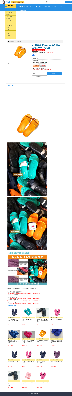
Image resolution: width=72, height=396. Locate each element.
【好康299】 (61, 6)
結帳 (34, 2)
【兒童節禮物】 (47, 6)
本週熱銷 (21, 6)
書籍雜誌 (8, 14)
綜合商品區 (32, 6)
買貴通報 (42, 65)
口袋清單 (38, 2)
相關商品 (36, 65)
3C (7, 31)
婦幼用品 (8, 18)
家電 (7, 33)
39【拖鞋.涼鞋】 (18, 41)
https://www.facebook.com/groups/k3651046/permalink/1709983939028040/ (23, 300)
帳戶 (31, 2)
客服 (42, 2)
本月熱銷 (27, 6)
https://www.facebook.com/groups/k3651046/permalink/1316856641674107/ (23, 293)
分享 (33, 55)
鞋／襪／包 (9, 25)
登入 (24, 2)
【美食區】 (54, 6)
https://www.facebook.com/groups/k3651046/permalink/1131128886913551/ (23, 295)
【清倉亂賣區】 (22, 10)
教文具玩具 (9, 12)
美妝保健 (8, 22)
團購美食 (8, 27)
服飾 (7, 29)
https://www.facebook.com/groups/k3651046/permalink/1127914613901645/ (23, 298)
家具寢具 (8, 37)
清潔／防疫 (9, 16)
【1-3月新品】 (39, 6)
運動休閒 (8, 20)
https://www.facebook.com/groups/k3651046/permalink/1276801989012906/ (23, 303)
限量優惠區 (11, 41)
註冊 (28, 2)
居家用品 (8, 35)
